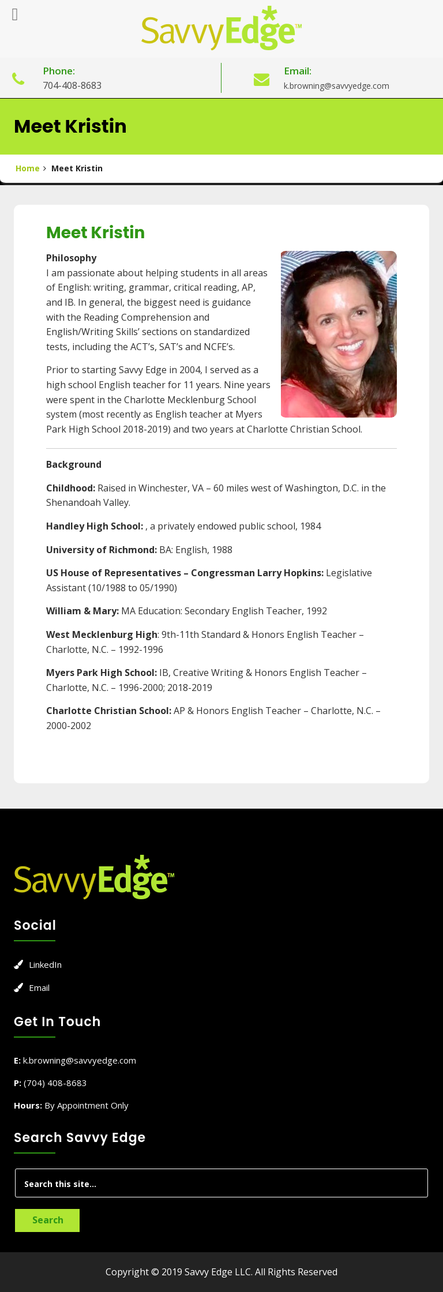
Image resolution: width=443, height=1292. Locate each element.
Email (39, 987)
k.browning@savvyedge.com (336, 85)
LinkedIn (45, 964)
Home (28, 168)
